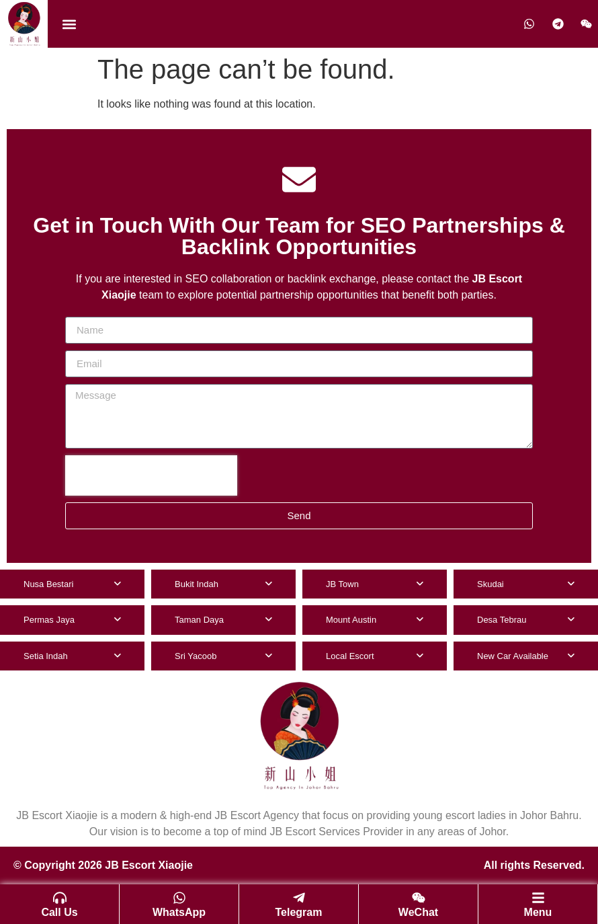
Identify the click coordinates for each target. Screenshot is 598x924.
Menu (538, 912)
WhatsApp (179, 912)
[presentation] (151, 475)
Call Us (59, 912)
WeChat (418, 912)
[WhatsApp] (179, 897)
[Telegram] (299, 897)
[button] (69, 24)
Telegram (299, 912)
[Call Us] (60, 897)
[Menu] (538, 897)
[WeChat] (418, 897)
